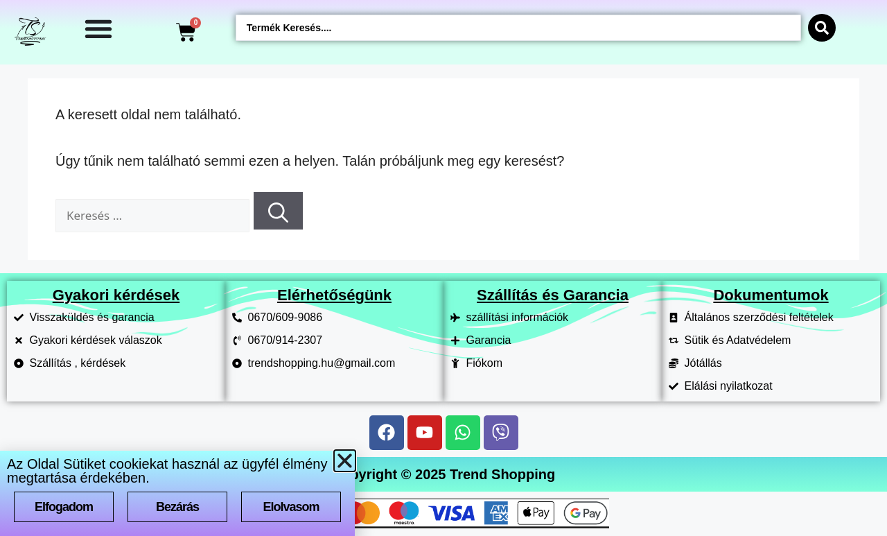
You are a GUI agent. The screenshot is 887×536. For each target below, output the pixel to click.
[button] (345, 461)
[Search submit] (822, 28)
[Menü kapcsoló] (98, 28)
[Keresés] (278, 211)
